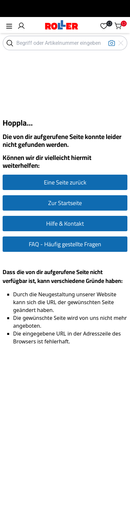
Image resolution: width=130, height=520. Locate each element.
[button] (21, 26)
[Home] (62, 26)
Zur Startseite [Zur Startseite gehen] (65, 203)
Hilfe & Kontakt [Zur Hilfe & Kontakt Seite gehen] (65, 223)
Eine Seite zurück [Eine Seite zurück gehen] (65, 182)
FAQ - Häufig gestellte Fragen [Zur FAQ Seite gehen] (65, 244)
